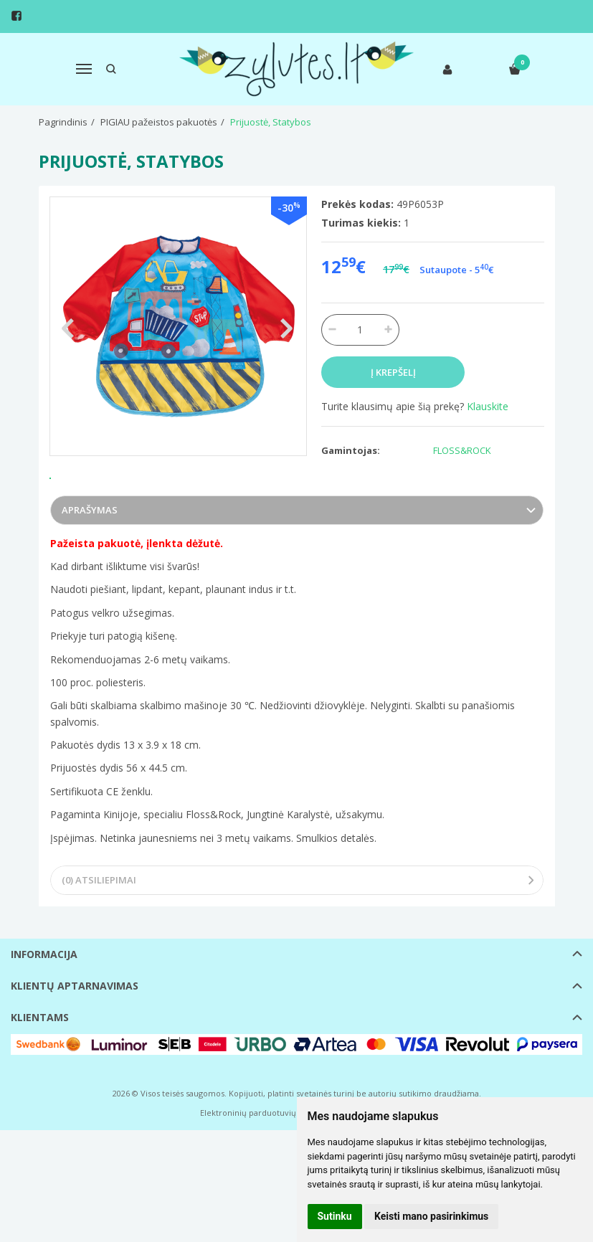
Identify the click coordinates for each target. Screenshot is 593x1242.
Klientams (40, 1064)
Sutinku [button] (335, 1216)
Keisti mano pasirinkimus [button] (431, 1216)
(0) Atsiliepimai (99, 927)
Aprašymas (90, 557)
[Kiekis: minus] (331, 330)
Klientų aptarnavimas (74, 1033)
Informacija (44, 1001)
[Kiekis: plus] (389, 330)
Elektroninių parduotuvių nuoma (263, 1160)
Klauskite (487, 406)
